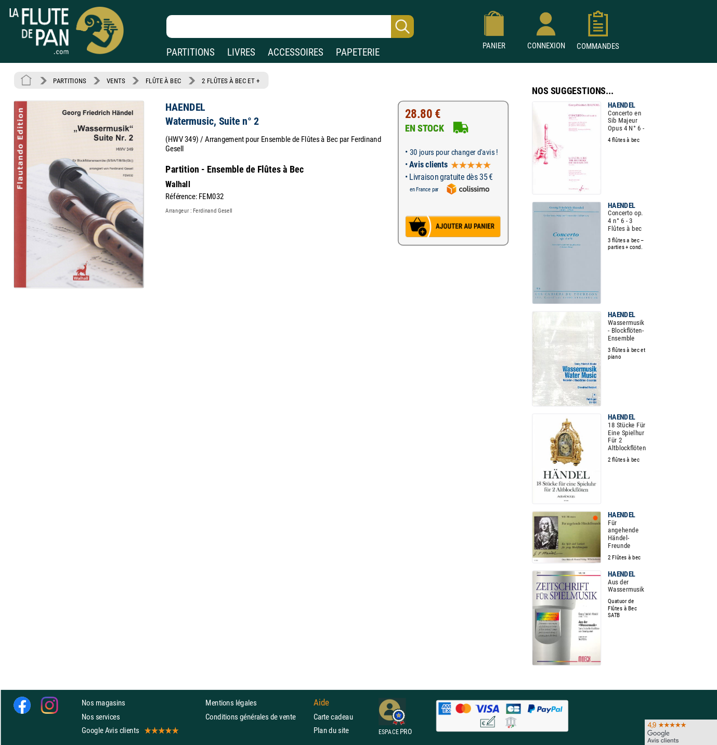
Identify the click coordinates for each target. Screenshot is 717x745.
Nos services (101, 716)
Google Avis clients (129, 730)
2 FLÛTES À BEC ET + (231, 80)
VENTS (116, 80)
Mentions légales (230, 702)
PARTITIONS (190, 52)
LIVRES (241, 52)
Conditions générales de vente (257, 716)
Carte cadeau (333, 716)
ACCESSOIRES (295, 52)
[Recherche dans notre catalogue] (290, 26)
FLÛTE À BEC (163, 80)
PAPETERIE (358, 52)
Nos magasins (103, 702)
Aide (321, 702)
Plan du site (331, 730)
